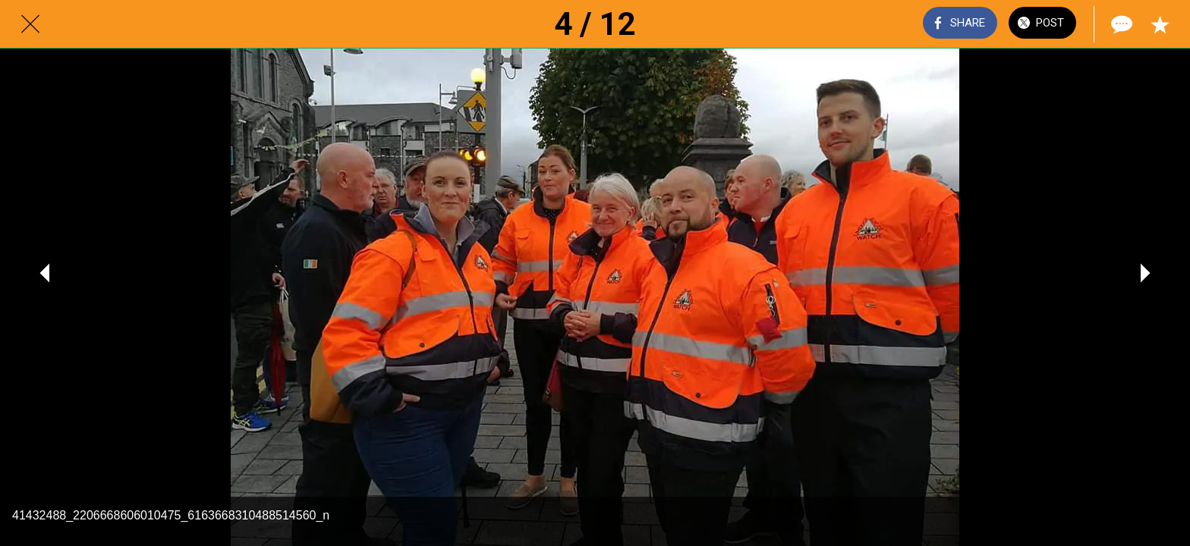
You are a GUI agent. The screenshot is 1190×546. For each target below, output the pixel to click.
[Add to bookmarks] (1159, 24)
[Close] (30, 24)
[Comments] (1120, 24)
